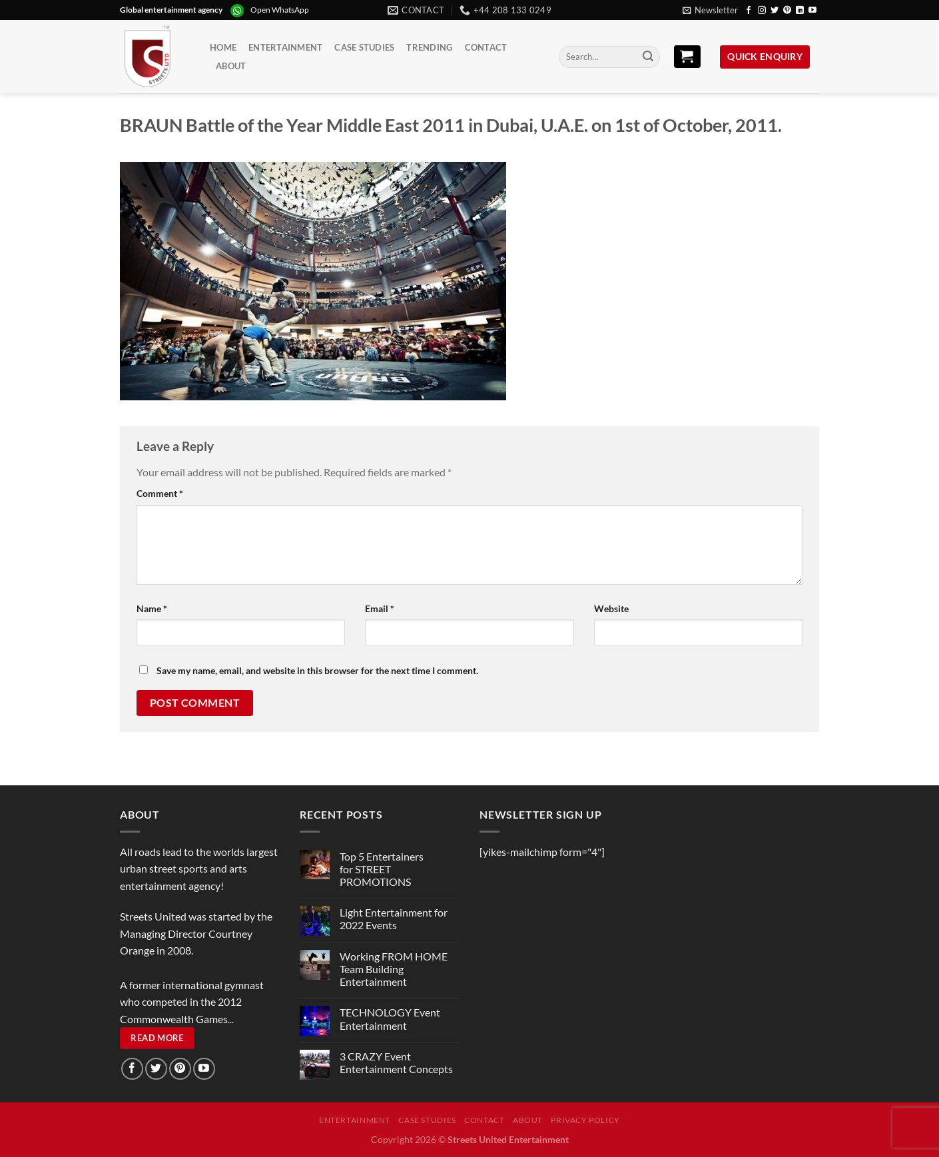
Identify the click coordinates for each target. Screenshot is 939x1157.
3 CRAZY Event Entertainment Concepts (396, 1062)
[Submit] (648, 57)
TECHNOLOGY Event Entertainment (390, 1018)
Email (379, 608)
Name (152, 608)
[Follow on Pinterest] (787, 10)
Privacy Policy (585, 1120)
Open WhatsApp (279, 10)
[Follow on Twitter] (775, 10)
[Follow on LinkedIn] (800, 10)
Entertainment (285, 47)
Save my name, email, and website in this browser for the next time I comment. (317, 670)
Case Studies (364, 47)
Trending (429, 47)
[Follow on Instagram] (762, 10)
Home (223, 47)
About (231, 66)
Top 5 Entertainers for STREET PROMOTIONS (382, 869)
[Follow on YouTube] (812, 10)
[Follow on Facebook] (749, 10)
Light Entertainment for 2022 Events (394, 918)
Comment (160, 493)
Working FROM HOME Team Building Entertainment (394, 969)
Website (611, 608)
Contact (486, 47)
